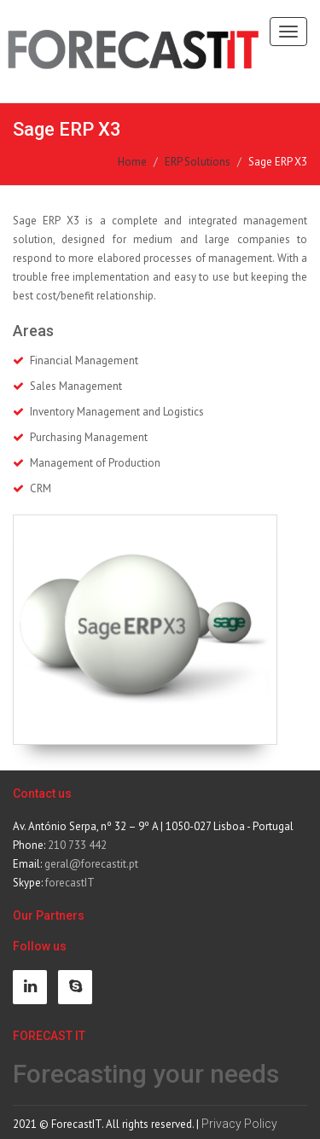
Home (132, 161)
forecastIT (70, 882)
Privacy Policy (239, 1123)
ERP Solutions (197, 161)
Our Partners (48, 915)
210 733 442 (77, 845)
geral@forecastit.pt (91, 864)
